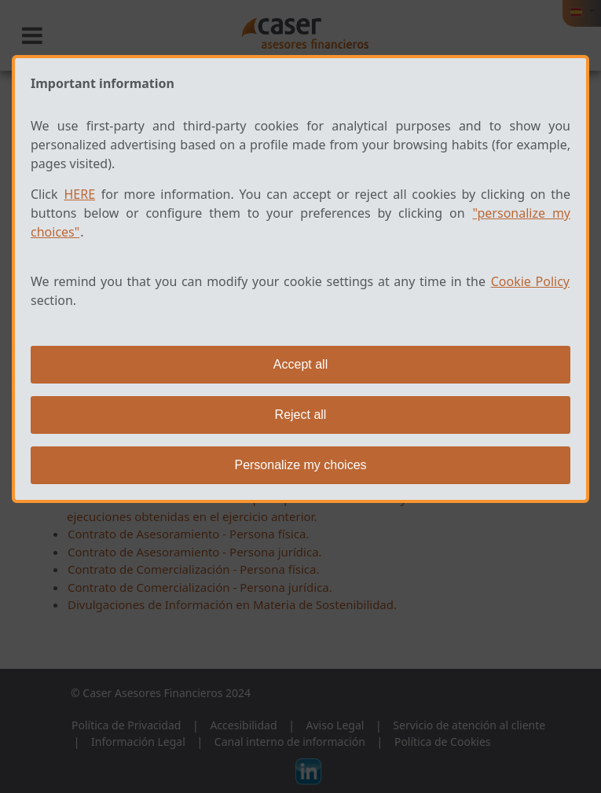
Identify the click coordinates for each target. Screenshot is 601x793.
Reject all (301, 414)
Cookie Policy (530, 281)
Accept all (300, 364)
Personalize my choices (300, 465)
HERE (79, 194)
